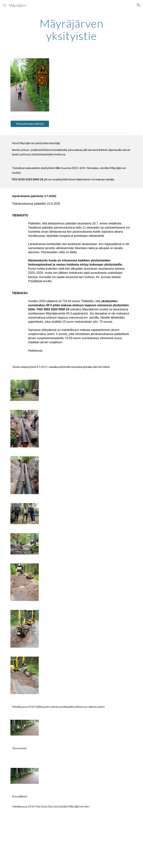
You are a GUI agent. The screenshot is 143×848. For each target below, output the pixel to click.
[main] (71, 29)
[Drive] (29, 831)
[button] (4, 5)
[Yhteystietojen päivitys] (30, 123)
